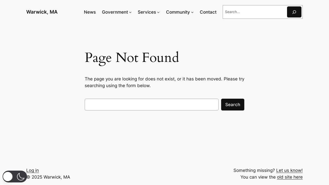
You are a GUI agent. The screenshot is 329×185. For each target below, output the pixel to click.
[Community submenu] (192, 12)
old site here (290, 177)
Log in (32, 170)
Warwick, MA (42, 12)
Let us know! (289, 170)
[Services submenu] (158, 12)
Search (232, 104)
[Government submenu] (130, 12)
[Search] (294, 11)
